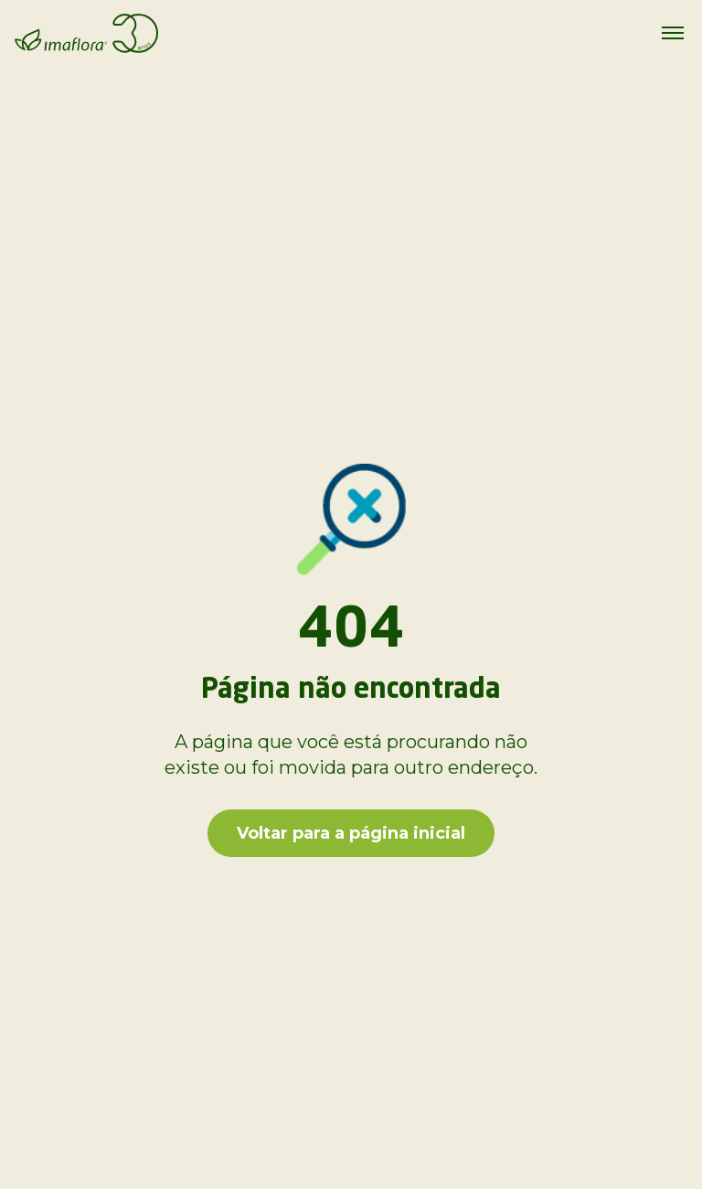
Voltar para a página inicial (351, 833)
